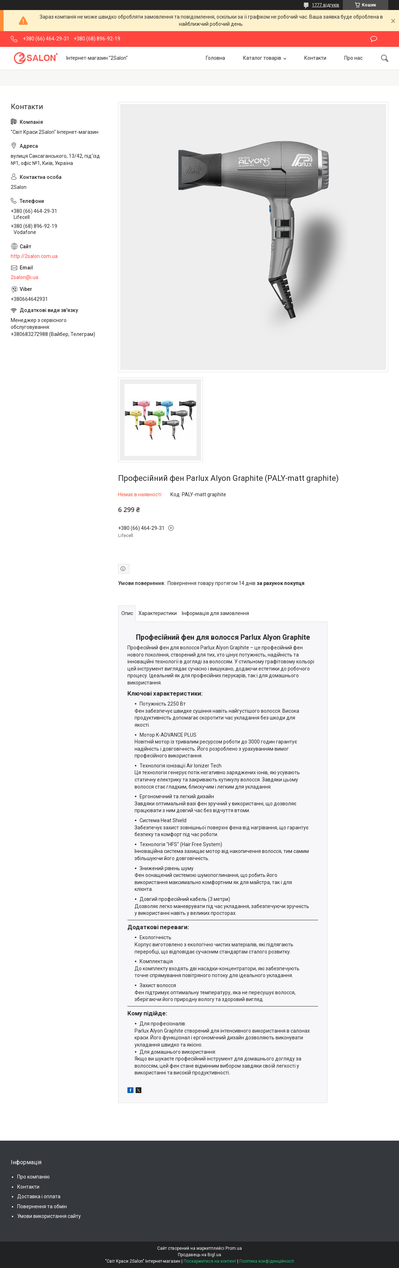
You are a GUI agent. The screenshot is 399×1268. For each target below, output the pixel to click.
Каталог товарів (262, 58)
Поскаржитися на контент (210, 1261)
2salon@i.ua (24, 277)
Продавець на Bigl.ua (199, 1254)
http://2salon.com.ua (34, 256)
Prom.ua (233, 1248)
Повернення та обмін (42, 1206)
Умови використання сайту (49, 1216)
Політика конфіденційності (266, 1261)
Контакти (315, 58)
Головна (215, 58)
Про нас (353, 58)
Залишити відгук (373, 39)
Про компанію (33, 1177)
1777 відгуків (325, 5)
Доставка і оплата (38, 1196)
